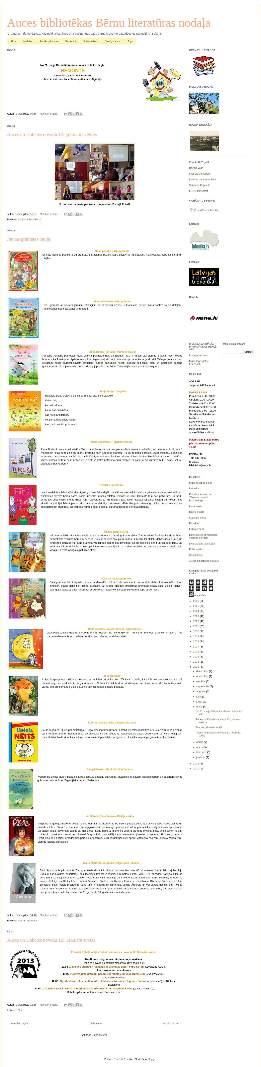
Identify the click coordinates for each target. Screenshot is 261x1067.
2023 (196, 616)
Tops (130, 41)
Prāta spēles (196, 549)
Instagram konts (198, 355)
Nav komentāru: (49, 113)
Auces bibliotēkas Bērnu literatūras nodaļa (109, 22)
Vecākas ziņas (171, 1023)
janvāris (201, 757)
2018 (196, 641)
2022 (196, 621)
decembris (202, 671)
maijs (199, 706)
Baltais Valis (196, 167)
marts (200, 747)
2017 (196, 646)
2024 (196, 610)
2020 (196, 631)
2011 (196, 768)
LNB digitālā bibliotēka (202, 543)
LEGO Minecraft (198, 190)
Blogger (151, 1059)
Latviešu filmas (197, 517)
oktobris (201, 681)
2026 (196, 600)
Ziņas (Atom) (99, 1034)
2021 (196, 626)
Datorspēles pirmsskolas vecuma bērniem (203, 536)
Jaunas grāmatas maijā (28, 239)
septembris (203, 686)
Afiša (13, 41)
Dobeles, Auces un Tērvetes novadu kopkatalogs (200, 497)
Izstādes (27, 41)
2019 (196, 636)
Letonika (194, 488)
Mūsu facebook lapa (200, 482)
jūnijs (199, 701)
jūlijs (199, 696)
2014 (196, 661)
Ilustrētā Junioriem (199, 173)
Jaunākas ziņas (19, 1023)
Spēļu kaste (196, 554)
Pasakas (194, 523)
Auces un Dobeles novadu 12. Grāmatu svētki (51, 940)
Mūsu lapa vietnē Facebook (199, 363)
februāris (201, 752)
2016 (196, 651)
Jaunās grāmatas (49, 41)
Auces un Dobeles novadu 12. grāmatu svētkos (52, 134)
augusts (201, 691)
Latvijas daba (197, 529)
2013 (196, 666)
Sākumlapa (95, 1023)
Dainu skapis (196, 511)
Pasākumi (70, 41)
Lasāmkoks (195, 506)
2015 (196, 656)
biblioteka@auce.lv (200, 465)
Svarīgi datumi (112, 41)
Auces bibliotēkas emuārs (204, 560)
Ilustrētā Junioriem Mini (202, 179)
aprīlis (200, 741)
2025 (196, 605)
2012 (196, 763)
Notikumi (23, 219)
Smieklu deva (90, 41)
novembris (202, 676)
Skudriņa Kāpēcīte (199, 185)
